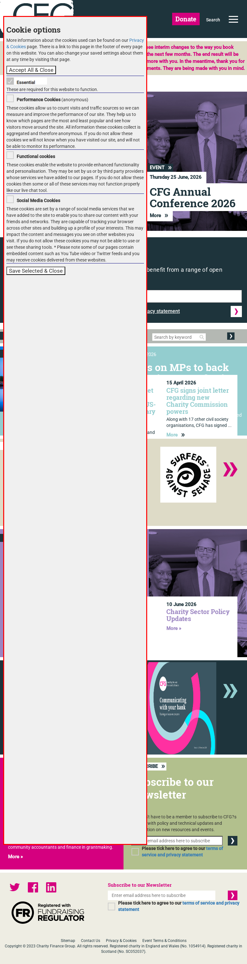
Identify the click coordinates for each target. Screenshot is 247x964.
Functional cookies (36, 156)
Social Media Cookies (38, 200)
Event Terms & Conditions (164, 940)
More (159, 215)
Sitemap (68, 940)
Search (213, 19)
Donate (185, 19)
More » (173, 628)
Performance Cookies (38, 99)
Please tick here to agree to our (182, 851)
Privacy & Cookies (121, 940)
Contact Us (90, 940)
